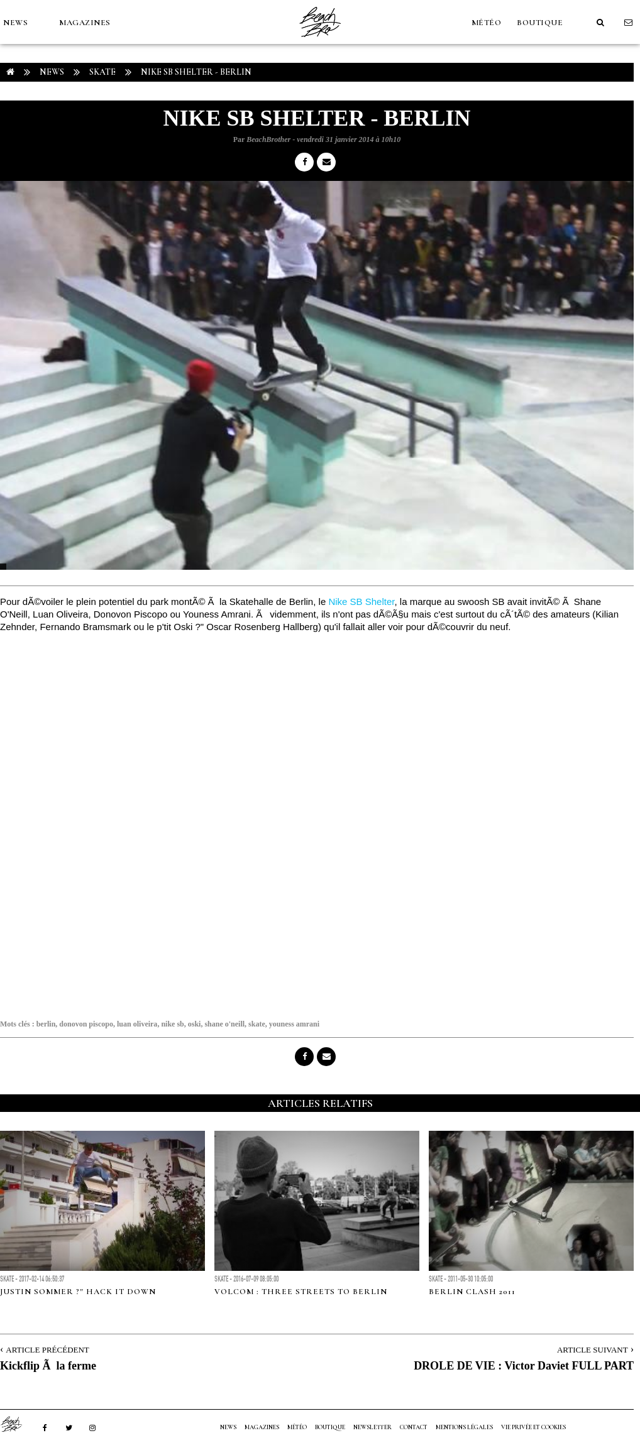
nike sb (172, 1024)
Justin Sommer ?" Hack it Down (78, 1292)
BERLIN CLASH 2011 (472, 1292)
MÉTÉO (487, 23)
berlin (46, 1024)
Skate (102, 72)
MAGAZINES (85, 23)
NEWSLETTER (372, 1427)
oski (194, 1024)
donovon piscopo (86, 1024)
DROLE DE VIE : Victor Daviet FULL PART (524, 1365)
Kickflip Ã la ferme (48, 1365)
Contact (414, 1427)
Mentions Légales (464, 1427)
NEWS (15, 23)
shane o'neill (224, 1024)
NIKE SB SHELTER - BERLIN (196, 72)
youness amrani (294, 1024)
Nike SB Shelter (361, 601)
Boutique (540, 23)
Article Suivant (592, 1349)
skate (256, 1024)
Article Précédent (47, 1349)
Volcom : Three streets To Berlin (300, 1292)
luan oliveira (137, 1024)
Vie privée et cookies (533, 1427)
